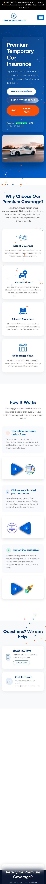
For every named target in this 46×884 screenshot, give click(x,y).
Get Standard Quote (21, 91)
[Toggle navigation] (40, 17)
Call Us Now (21, 663)
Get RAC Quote (21, 110)
